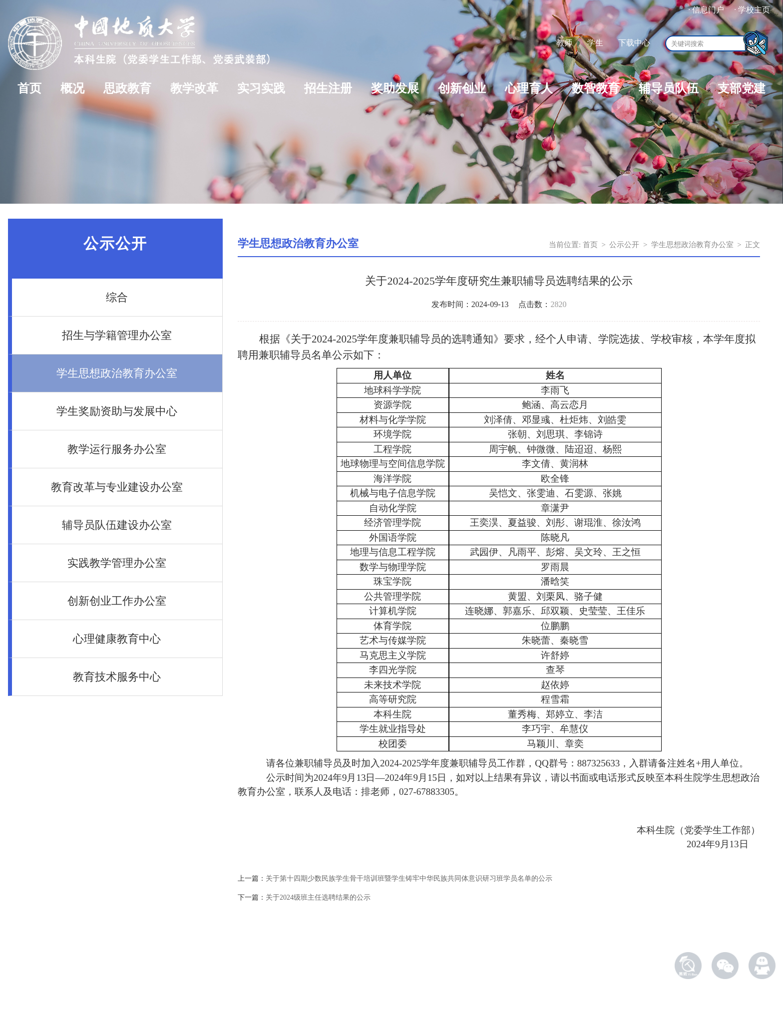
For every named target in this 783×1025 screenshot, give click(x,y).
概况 (72, 88)
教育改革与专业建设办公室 (117, 487)
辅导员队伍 (669, 88)
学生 (595, 42)
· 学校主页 (752, 9)
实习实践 (261, 88)
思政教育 (127, 88)
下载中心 (634, 42)
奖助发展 (395, 88)
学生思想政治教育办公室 (116, 373)
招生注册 (328, 88)
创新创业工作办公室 (116, 601)
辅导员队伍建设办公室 (117, 525)
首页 (29, 88)
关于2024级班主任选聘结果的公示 (318, 897)
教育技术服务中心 (117, 677)
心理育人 (529, 88)
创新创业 (462, 88)
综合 (117, 297)
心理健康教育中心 (117, 639)
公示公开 (624, 245)
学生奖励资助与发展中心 (116, 411)
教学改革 (194, 88)
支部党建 (742, 88)
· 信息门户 (706, 9)
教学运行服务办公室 (116, 449)
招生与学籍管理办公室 (117, 335)
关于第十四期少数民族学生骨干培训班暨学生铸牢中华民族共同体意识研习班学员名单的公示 (409, 878)
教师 (564, 42)
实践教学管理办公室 (116, 563)
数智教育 (596, 88)
